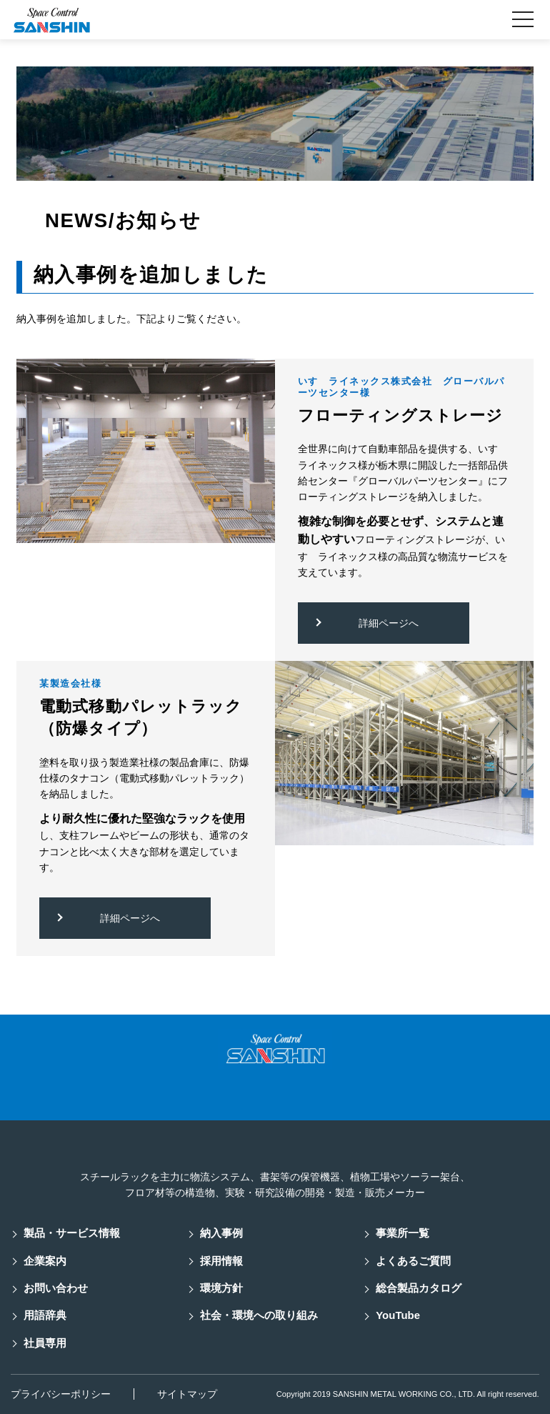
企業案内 (45, 1261)
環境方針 (221, 1288)
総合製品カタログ (418, 1288)
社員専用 (45, 1343)
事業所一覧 (402, 1233)
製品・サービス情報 (72, 1233)
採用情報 (221, 1261)
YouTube (398, 1315)
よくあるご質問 (413, 1261)
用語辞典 (45, 1315)
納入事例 (221, 1233)
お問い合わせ (56, 1288)
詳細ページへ (389, 623)
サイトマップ (187, 1394)
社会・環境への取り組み (259, 1315)
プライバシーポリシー (61, 1394)
